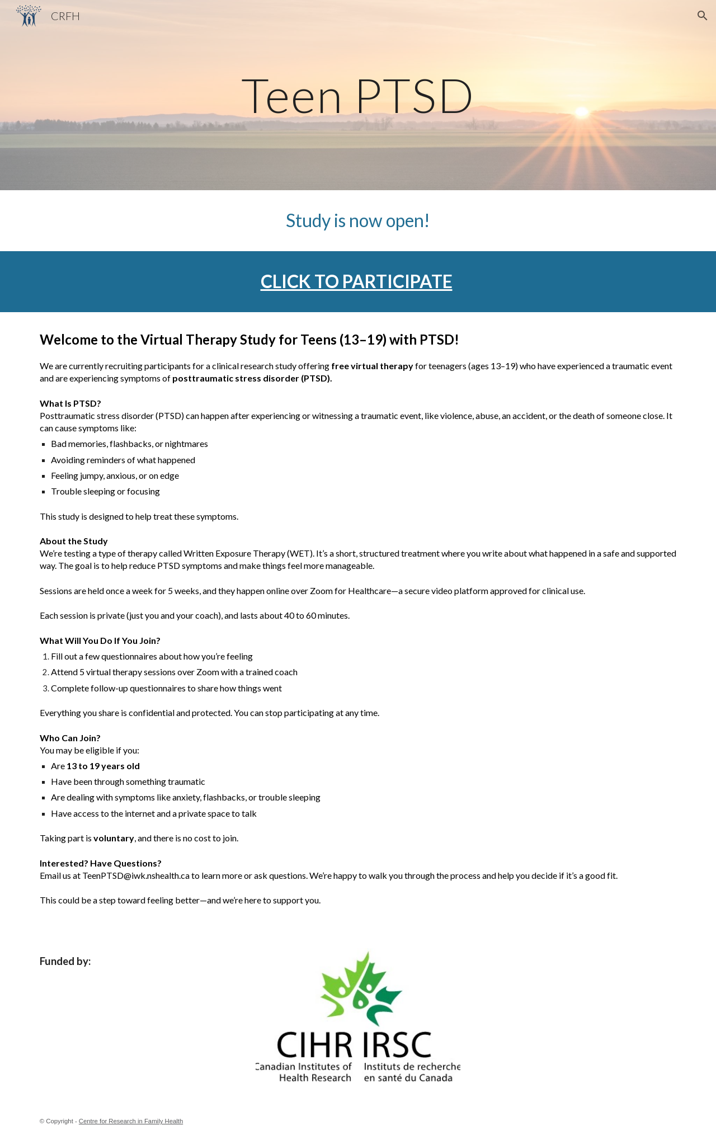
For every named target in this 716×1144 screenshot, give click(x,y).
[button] (702, 15)
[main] (358, 95)
